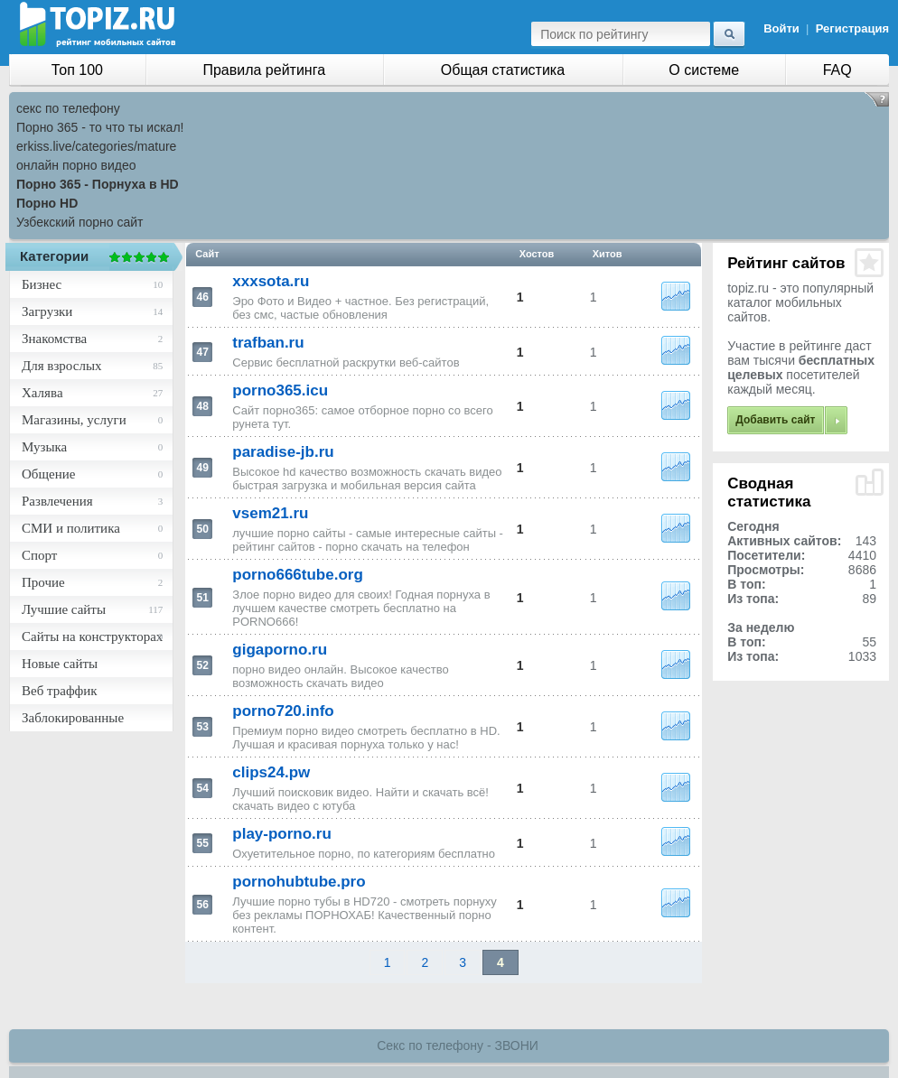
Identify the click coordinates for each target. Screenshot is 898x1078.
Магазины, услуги (74, 420)
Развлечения (57, 501)
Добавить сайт (775, 420)
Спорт (39, 555)
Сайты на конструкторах (92, 636)
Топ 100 (77, 70)
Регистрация (852, 28)
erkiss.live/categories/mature (96, 146)
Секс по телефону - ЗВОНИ (457, 1045)
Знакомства (54, 338)
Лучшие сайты (64, 609)
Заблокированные (73, 718)
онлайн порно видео (76, 165)
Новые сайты (60, 663)
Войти (781, 28)
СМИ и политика (71, 528)
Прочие (43, 582)
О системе (704, 70)
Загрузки (47, 311)
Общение (48, 474)
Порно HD (47, 203)
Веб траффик (60, 690)
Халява (42, 393)
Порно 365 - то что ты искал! (99, 127)
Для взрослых (61, 365)
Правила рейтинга (263, 70)
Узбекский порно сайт (80, 222)
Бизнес (41, 284)
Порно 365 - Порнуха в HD (97, 184)
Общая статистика (503, 70)
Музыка (44, 447)
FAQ (837, 70)
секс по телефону (68, 108)
